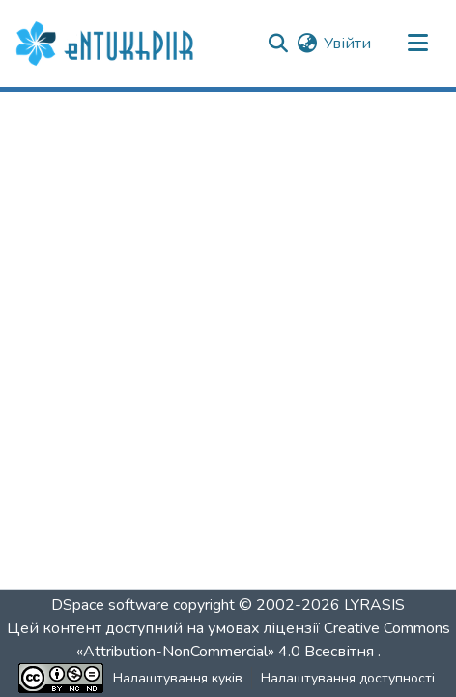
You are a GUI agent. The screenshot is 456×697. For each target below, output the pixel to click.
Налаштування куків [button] (177, 678)
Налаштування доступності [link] (348, 678)
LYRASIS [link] (374, 605)
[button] (107, 43)
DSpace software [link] (110, 605)
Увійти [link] (347, 43)
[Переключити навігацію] (417, 43)
